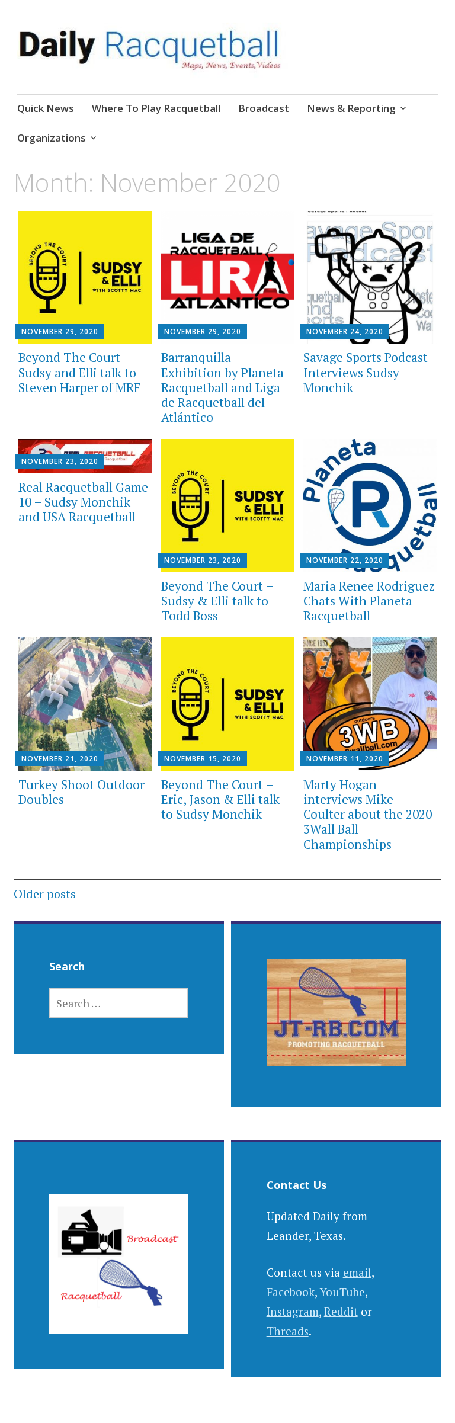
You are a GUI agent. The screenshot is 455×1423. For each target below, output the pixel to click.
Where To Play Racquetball (156, 108)
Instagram (293, 1311)
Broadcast (263, 108)
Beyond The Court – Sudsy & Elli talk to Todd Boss (217, 601)
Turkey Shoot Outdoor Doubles (81, 791)
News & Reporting (351, 108)
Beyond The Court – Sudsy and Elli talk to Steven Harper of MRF (79, 372)
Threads (288, 1330)
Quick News (45, 108)
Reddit (341, 1311)
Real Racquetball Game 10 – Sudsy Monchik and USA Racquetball (83, 502)
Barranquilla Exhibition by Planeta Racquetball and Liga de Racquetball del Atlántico (222, 387)
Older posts (45, 894)
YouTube (342, 1291)
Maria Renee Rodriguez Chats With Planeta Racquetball (369, 601)
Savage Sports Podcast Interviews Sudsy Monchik (365, 372)
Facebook (291, 1291)
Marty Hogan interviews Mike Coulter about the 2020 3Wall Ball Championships (367, 814)
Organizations (51, 138)
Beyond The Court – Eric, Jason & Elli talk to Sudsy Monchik (220, 799)
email (357, 1272)
